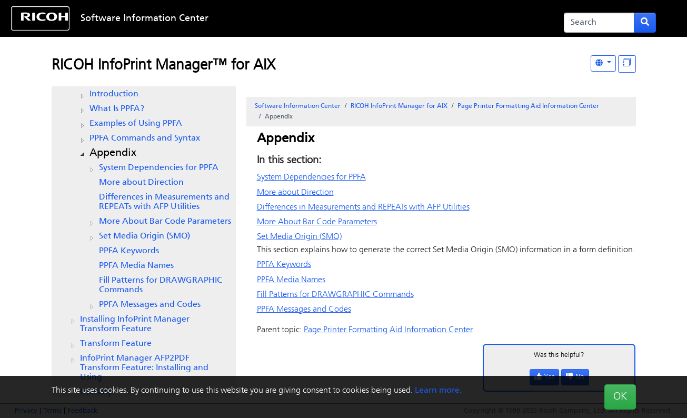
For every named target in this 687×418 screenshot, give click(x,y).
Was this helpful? (559, 355)
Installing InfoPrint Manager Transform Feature (135, 324)
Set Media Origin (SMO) (144, 236)
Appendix (112, 153)
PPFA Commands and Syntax (144, 138)
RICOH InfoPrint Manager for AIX (399, 106)
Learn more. (438, 390)
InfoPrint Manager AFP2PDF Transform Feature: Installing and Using (144, 368)
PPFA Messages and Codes (150, 305)
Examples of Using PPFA (135, 124)
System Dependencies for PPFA (158, 168)
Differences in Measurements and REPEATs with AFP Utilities (164, 202)
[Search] (599, 23)
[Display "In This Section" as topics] (627, 64)
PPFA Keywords (129, 251)
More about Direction (141, 182)
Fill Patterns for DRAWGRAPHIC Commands (160, 285)
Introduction (113, 94)
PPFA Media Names (136, 266)
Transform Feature (116, 344)
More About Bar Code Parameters (165, 221)
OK (620, 397)
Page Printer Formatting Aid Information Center (528, 106)
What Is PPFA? (116, 109)
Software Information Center (144, 19)
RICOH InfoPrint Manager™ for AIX (163, 65)
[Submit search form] (645, 23)
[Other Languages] (603, 63)
